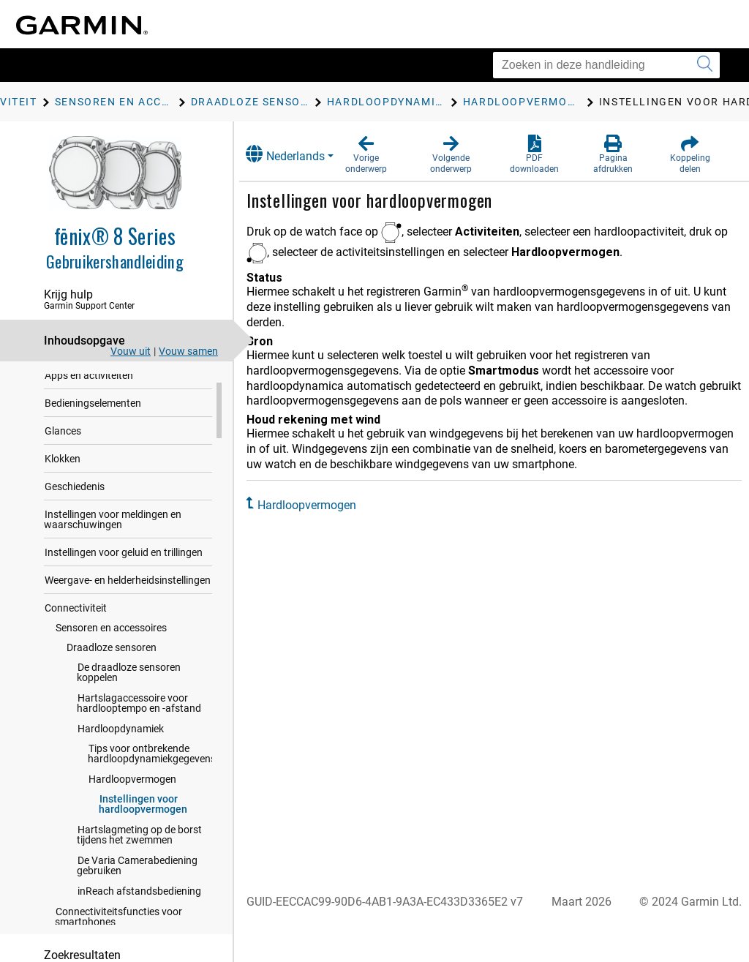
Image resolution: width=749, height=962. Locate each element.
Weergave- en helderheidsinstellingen (128, 604)
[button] (378, 155)
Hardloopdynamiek (121, 753)
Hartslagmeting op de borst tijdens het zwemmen (139, 859)
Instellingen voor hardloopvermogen (143, 828)
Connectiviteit (76, 632)
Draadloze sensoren (112, 671)
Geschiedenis (75, 510)
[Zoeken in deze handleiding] (606, 65)
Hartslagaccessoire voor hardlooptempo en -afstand (139, 727)
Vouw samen (188, 351)
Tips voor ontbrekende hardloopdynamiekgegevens (152, 778)
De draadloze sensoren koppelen (129, 696)
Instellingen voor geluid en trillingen (124, 576)
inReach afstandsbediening (139, 915)
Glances (63, 455)
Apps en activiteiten (89, 399)
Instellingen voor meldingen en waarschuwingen (112, 544)
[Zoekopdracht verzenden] (705, 65)
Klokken (62, 483)
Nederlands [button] (299, 154)
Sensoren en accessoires (111, 652)
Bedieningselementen (93, 427)
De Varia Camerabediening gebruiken (137, 890)
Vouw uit (130, 351)
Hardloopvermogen (132, 803)
